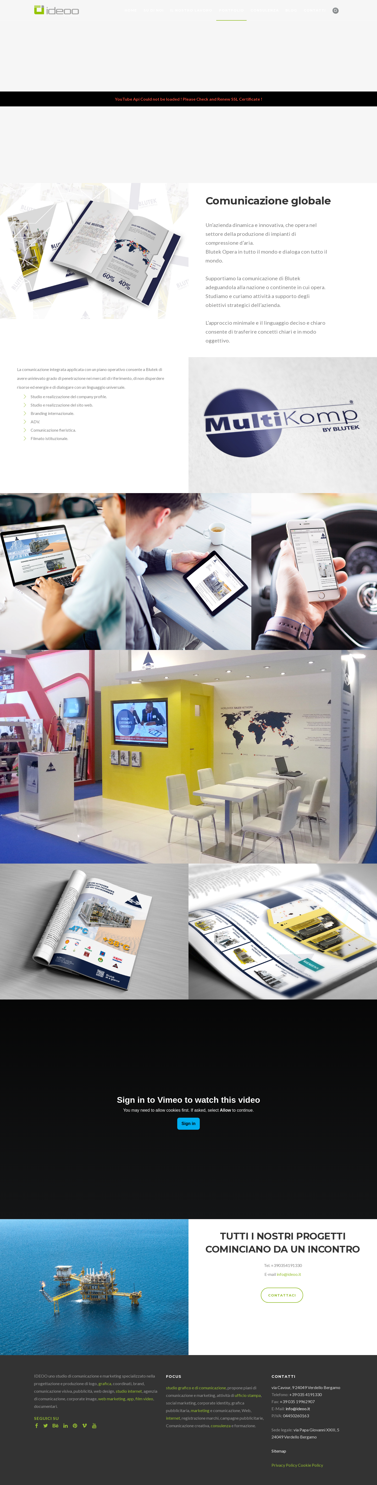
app (130, 1398)
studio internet (129, 1391)
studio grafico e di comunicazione (196, 1387)
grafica (104, 1383)
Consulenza (265, 10)
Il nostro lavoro (191, 10)
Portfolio (231, 10)
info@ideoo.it (289, 1274)
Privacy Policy (284, 1465)
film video (144, 1398)
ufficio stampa (248, 1395)
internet (173, 1417)
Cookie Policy (310, 1465)
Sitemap (278, 1450)
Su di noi (153, 10)
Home (131, 10)
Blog (291, 10)
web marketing (111, 1398)
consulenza (221, 1425)
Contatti (315, 10)
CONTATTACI (282, 1295)
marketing (200, 1410)
